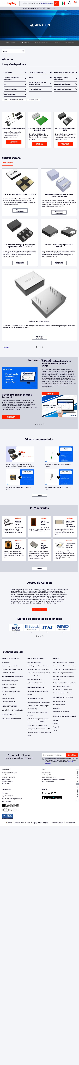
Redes (4, 695)
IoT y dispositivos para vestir (11, 691)
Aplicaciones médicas (9, 684)
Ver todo (6, 347)
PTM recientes (56, 43)
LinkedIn (55, 720)
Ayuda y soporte (46, 773)
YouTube (55, 723)
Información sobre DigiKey (9, 773)
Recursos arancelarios (48, 781)
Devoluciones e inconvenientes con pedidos (53, 779)
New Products (33, 99)
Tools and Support (25, 43)
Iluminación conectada (9, 688)
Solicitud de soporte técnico (61, 686)
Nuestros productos (10, 43)
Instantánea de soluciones (61, 711)
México (9, 822)
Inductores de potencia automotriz (38, 669)
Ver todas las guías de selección (12, 718)
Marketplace (5, 775)
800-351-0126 (7, 796)
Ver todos (39, 495)
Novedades (56, 708)
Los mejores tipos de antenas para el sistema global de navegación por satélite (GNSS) (38, 706)
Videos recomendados (41, 43)
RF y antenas (6, 662)
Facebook (56, 727)
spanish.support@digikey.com (12, 799)
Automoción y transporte (10, 681)
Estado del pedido (46, 775)
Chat (5, 793)
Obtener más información (14, 142)
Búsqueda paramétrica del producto (64, 683)
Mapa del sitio (6, 779)
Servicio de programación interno (63, 673)
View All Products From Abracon (13, 99)
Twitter (55, 730)
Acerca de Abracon (59, 701)
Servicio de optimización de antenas (64, 662)
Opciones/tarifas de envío (49, 777)
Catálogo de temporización (35, 683)
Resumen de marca (59, 705)
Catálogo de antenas (34, 662)
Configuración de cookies (40, 824)
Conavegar (6, 802)
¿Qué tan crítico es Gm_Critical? (37, 725)
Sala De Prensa (6, 783)
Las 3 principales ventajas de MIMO (38, 729)
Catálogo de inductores (34, 679)
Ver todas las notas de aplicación (12, 710)
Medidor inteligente (8, 698)
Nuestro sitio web (39, 610)
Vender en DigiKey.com (8, 777)
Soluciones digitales (7, 781)
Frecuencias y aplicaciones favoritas (64, 666)
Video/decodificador (8, 701)
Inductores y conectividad (10, 666)
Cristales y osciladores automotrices (38, 666)
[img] (11, 3)
